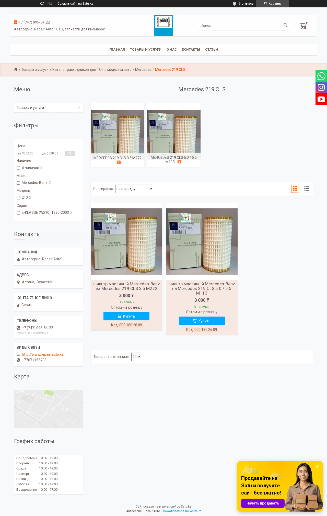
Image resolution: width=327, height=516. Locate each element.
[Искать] (286, 25)
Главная (117, 49)
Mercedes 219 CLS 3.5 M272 (118, 158)
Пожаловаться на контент (182, 511)
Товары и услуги (145, 49)
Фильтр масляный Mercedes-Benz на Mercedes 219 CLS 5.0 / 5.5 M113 (201, 288)
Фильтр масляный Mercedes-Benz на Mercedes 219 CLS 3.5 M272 (126, 286)
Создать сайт (67, 3)
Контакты (191, 49)
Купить (129, 316)
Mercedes (143, 70)
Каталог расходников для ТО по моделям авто (92, 70)
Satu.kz (186, 506)
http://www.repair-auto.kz (43, 354)
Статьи (211, 49)
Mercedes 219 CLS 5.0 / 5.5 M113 (174, 159)
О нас (172, 49)
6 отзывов (246, 3)
